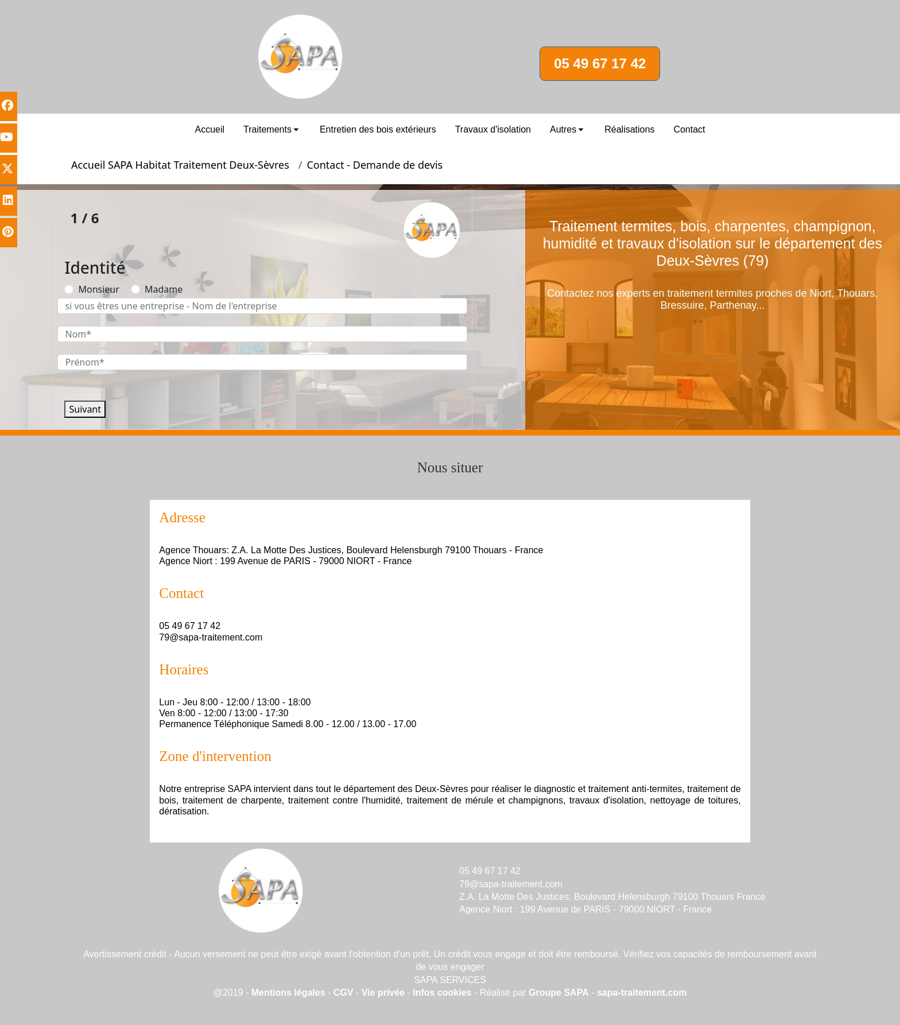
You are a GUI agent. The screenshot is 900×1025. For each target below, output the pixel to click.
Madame (164, 289)
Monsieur (98, 289)
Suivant (85, 409)
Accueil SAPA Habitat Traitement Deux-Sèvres (180, 165)
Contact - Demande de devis (375, 165)
